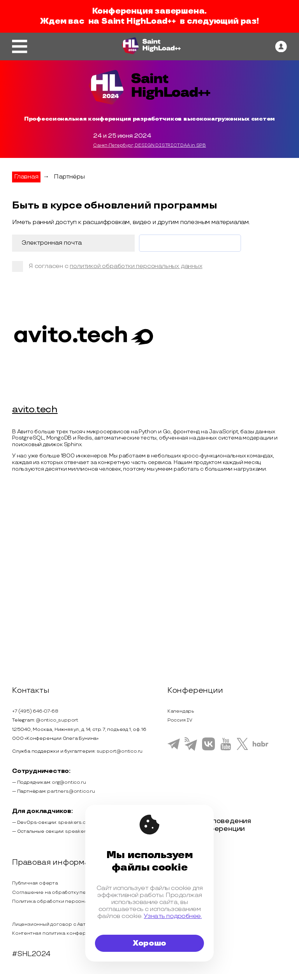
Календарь (180, 711)
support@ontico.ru (120, 751)
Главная (26, 176)
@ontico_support (57, 720)
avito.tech (35, 410)
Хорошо (149, 943)
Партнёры (69, 176)
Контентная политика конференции (56, 933)
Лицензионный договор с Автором (55, 924)
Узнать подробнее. (173, 916)
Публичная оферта (35, 883)
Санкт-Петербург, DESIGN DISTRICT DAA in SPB (149, 145)
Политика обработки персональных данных (66, 901)
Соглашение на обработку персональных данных (73, 892)
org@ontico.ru (69, 782)
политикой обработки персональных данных (136, 266)
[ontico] (281, 47)
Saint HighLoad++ (138, 21)
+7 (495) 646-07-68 (35, 711)
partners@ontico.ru (71, 791)
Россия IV (179, 720)
